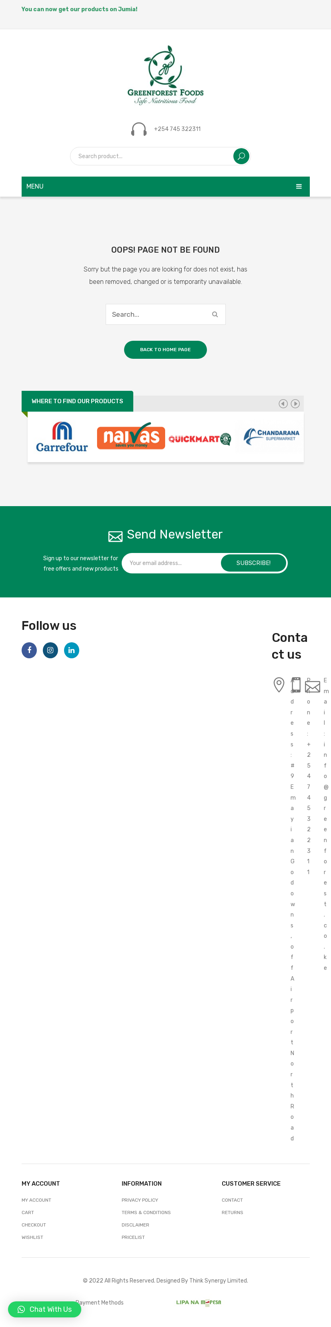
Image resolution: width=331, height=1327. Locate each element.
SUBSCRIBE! (254, 563)
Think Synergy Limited (218, 1280)
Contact (232, 1200)
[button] (44, 1309)
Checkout (34, 1225)
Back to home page (165, 349)
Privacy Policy (140, 1200)
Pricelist (133, 1237)
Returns (232, 1212)
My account (36, 1200)
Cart (28, 1212)
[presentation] (283, 403)
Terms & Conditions (146, 1212)
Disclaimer (135, 1225)
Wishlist (32, 1237)
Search (241, 156)
